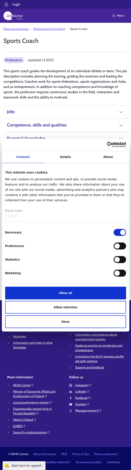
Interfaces (113, 462)
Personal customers (16, 29)
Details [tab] (65, 157)
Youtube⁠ (82, 404)
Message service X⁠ (88, 410)
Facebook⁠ (83, 398)
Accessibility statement (55, 462)
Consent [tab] (23, 157)
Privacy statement (106, 454)
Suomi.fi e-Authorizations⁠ (31, 432)
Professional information (49, 29)
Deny (65, 321)
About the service (44, 454)
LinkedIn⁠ (82, 391)
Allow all (65, 293)
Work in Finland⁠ (25, 420)
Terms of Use (80, 454)
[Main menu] (121, 16)
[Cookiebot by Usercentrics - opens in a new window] (107, 144)
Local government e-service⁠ (32, 402)
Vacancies (19, 336)
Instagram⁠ (83, 385)
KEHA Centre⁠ (23, 385)
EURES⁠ (19, 426)
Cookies (12, 216)
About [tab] (108, 157)
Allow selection (65, 307)
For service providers (89, 462)
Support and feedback (89, 367)
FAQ (64, 454)
